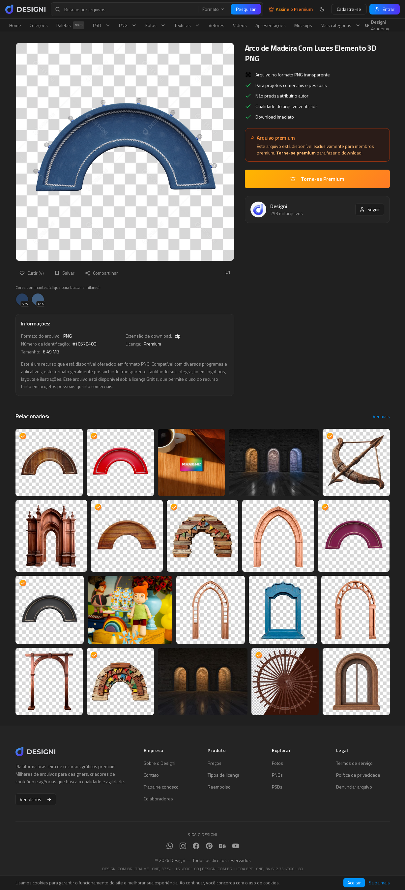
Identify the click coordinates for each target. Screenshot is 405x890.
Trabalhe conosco (161, 787)
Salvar (64, 272)
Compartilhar (101, 272)
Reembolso (219, 787)
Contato (151, 775)
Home (15, 25)
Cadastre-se (349, 9)
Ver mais (381, 416)
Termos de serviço (354, 763)
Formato (213, 9)
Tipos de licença (223, 775)
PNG (128, 25)
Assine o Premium (291, 9)
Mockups (303, 25)
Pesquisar (246, 9)
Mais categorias (341, 25)
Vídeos (240, 25)
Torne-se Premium (317, 179)
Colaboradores (158, 798)
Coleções (39, 25)
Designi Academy (376, 25)
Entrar (384, 9)
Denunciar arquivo (354, 787)
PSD (101, 25)
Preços (214, 763)
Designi (278, 206)
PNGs (277, 775)
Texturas (187, 25)
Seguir (370, 209)
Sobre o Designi (159, 763)
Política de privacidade (358, 775)
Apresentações (270, 25)
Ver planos (36, 799)
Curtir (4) (31, 272)
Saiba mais (379, 882)
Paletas (70, 25)
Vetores (216, 25)
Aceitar (354, 882)
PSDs (277, 787)
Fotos (155, 25)
